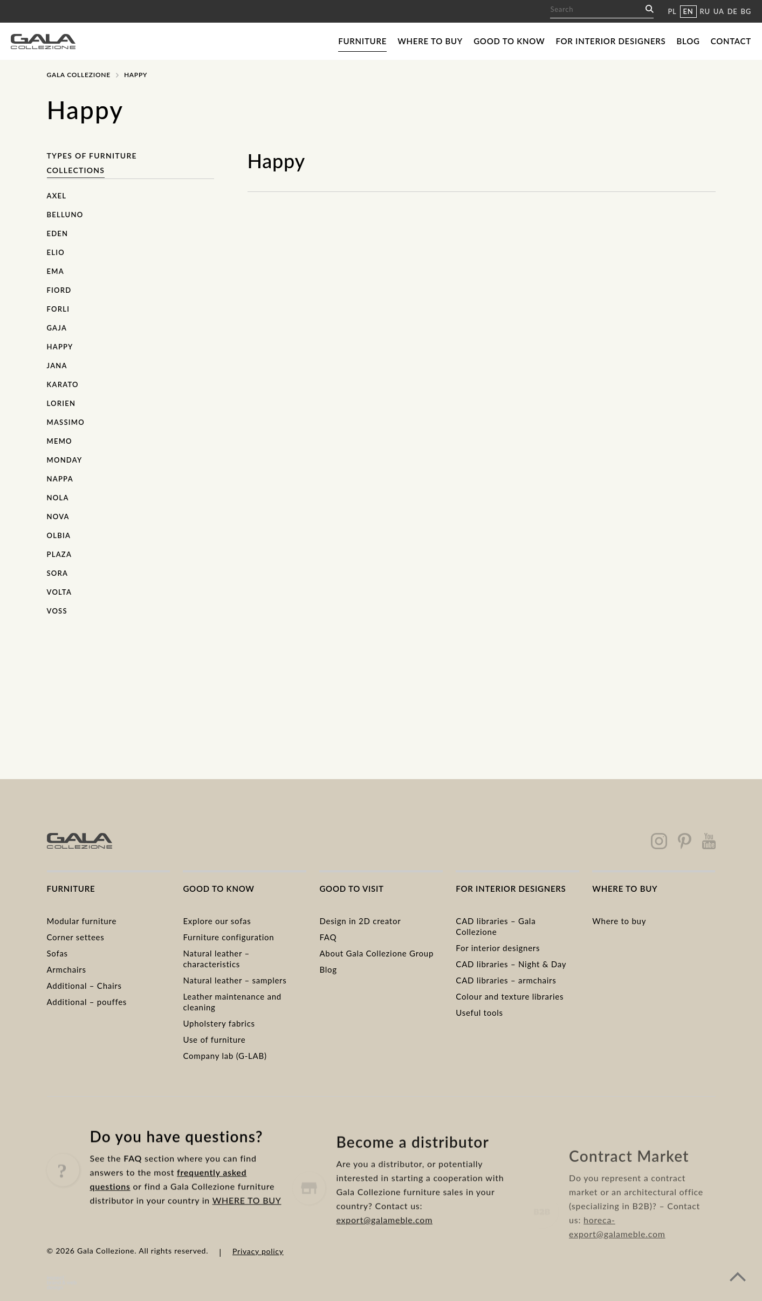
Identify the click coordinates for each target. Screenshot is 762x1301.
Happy (60, 346)
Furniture (362, 41)
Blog (688, 41)
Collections (76, 170)
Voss (57, 611)
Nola (58, 497)
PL (672, 11)
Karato (63, 384)
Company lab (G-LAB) (224, 1056)
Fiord (59, 290)
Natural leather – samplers (234, 980)
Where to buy (430, 41)
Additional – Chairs (84, 985)
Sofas (57, 953)
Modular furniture (82, 921)
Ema (55, 271)
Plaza (59, 554)
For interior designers (610, 41)
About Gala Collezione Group (376, 953)
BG (746, 11)
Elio (56, 252)
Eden (57, 233)
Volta (59, 592)
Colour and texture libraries (510, 996)
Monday (65, 460)
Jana (57, 365)
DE (732, 11)
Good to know (509, 41)
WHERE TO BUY (247, 1216)
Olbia (59, 535)
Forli (58, 309)
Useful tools (479, 1012)
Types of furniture (92, 155)
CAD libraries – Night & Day (511, 964)
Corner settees (76, 937)
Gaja (57, 327)
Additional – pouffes (87, 1002)
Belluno (65, 214)
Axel (57, 195)
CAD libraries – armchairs (506, 980)
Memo (59, 441)
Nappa (60, 478)
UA (718, 11)
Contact (731, 41)
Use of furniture (214, 1039)
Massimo (66, 422)
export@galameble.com (384, 1249)
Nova (58, 516)
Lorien (61, 403)
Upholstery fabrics (219, 1023)
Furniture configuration (228, 937)
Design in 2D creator (360, 921)
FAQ (328, 937)
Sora (57, 573)
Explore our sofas (217, 921)
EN (688, 11)
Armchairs (66, 969)
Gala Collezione (79, 75)
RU (705, 11)
